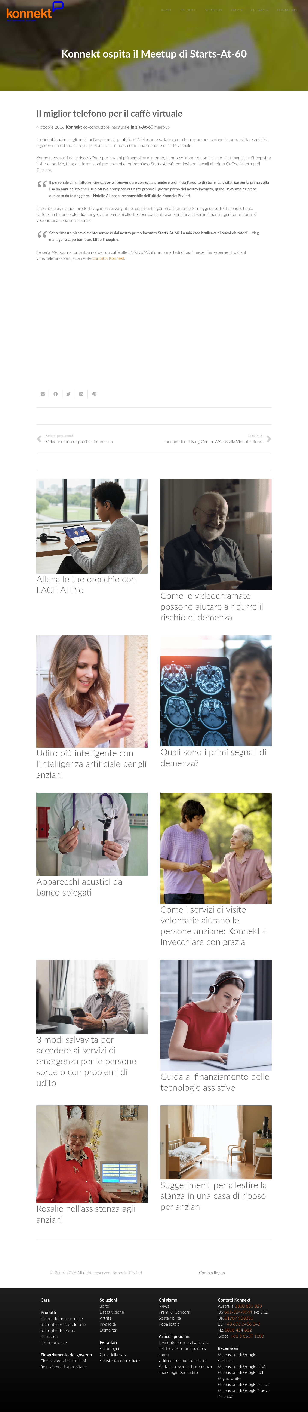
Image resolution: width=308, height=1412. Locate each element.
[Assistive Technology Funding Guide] (216, 962)
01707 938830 (239, 1317)
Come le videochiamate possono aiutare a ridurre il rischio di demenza (211, 606)
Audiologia (109, 1348)
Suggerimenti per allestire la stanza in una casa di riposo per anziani (213, 1195)
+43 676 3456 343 (242, 1323)
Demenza (108, 1329)
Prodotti (48, 1312)
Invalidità (108, 1323)
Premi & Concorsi (175, 1311)
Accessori (49, 1336)
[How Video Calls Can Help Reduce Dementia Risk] (216, 481)
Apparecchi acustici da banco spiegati (79, 886)
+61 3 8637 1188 (247, 1335)
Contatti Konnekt (234, 1299)
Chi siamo (168, 1299)
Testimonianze (54, 1342)
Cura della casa (113, 1354)
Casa (45, 1299)
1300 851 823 (248, 1305)
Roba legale (169, 1323)
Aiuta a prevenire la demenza (185, 1366)
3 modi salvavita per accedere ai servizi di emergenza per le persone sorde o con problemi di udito (86, 1061)
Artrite (106, 1317)
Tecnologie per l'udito (178, 1372)
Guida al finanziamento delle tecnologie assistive (214, 1081)
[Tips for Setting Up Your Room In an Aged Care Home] (216, 1108)
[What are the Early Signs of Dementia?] (216, 638)
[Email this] (42, 394)
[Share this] (55, 394)
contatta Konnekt (108, 258)
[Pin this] (94, 394)
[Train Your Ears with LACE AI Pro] (92, 481)
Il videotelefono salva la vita (184, 1342)
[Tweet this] (68, 394)
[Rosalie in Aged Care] (92, 1108)
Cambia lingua (212, 1272)
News (164, 1305)
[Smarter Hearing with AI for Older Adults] (92, 638)
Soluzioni (108, 1299)
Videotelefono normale (62, 1318)
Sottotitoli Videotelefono (63, 1324)
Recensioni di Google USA (242, 1366)
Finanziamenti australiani (63, 1360)
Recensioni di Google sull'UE (244, 1384)
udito (104, 1305)
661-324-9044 (238, 1311)
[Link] (35, 11)
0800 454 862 (238, 1329)
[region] (154, 336)
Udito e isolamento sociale (183, 1360)
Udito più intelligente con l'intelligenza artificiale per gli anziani (91, 764)
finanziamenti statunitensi (64, 1366)
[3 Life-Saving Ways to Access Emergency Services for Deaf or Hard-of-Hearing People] (92, 962)
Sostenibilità (170, 1317)
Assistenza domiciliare (120, 1360)
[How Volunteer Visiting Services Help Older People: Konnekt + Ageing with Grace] (216, 795)
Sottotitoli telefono (58, 1330)
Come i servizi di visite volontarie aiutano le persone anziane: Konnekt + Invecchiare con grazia (214, 925)
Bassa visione (112, 1311)
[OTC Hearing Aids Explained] (92, 795)
